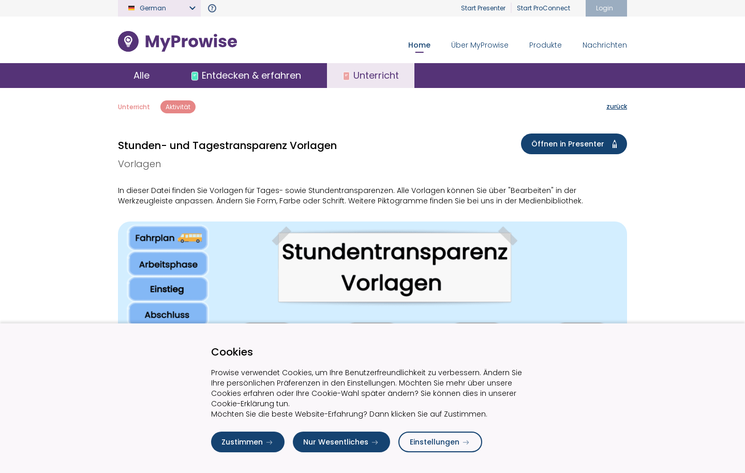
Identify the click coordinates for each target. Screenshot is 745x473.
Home (419, 45)
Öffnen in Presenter (576, 144)
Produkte (545, 45)
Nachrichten (605, 45)
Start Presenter (483, 8)
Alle (141, 75)
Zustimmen (247, 442)
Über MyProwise (480, 45)
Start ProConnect (543, 8)
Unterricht (134, 106)
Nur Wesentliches (341, 442)
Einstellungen (440, 442)
